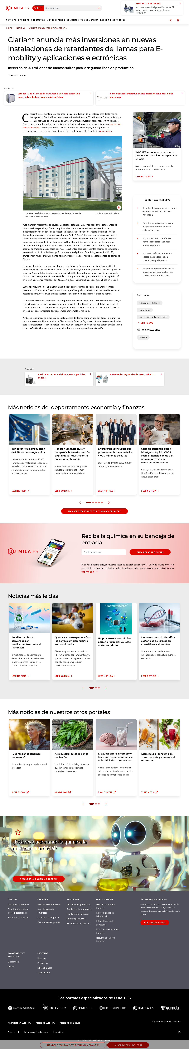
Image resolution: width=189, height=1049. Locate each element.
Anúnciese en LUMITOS (19, 1022)
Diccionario (13, 961)
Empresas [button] (23, 20)
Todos (37, 8)
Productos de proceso (78, 913)
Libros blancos (44, 967)
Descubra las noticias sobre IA (38, 878)
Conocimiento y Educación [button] (82, 20)
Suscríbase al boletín (150, 552)
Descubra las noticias (18, 904)
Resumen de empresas (48, 922)
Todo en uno (43, 972)
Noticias (41, 958)
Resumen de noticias (18, 917)
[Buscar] (99, 8)
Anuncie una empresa (48, 917)
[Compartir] (170, 20)
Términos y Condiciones (36, 1031)
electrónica (106, 131)
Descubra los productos (78, 904)
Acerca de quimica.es (70, 1022)
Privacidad (58, 1031)
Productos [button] (38, 20)
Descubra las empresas (48, 904)
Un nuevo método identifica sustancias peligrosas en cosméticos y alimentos (157, 257)
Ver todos (145, 322)
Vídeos (11, 966)
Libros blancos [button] (56, 20)
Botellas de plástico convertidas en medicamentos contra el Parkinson (159, 211)
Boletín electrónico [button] (112, 20)
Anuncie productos (76, 918)
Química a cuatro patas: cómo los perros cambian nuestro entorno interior (158, 226)
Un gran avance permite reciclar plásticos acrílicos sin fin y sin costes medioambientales (158, 272)
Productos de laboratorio (79, 909)
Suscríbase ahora (155, 922)
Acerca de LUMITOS (45, 1022)
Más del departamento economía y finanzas (94, 511)
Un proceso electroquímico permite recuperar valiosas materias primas (156, 242)
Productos (42, 962)
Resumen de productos (78, 923)
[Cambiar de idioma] (178, 20)
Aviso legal (13, 1031)
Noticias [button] (11, 20)
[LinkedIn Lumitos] (179, 1031)
